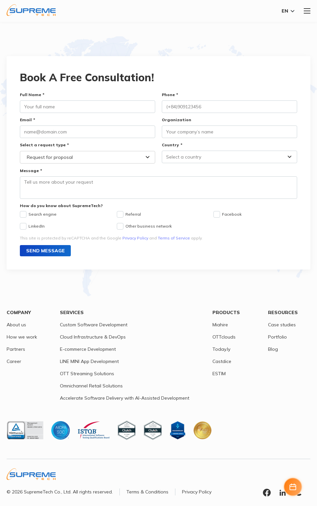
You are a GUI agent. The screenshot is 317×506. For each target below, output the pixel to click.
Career (14, 361)
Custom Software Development (93, 325)
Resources (283, 312)
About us (16, 325)
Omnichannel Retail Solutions (91, 386)
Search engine (42, 214)
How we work (22, 337)
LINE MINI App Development (89, 361)
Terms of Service (174, 237)
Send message (45, 251)
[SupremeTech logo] (31, 10)
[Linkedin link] (283, 493)
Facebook (232, 214)
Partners (16, 349)
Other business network (148, 226)
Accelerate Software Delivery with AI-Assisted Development (124, 398)
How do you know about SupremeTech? (61, 205)
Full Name (30, 94)
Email (26, 119)
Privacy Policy (135, 237)
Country (170, 144)
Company (19, 312)
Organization (176, 119)
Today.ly (221, 349)
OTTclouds (224, 337)
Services (72, 312)
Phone (168, 94)
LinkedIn (36, 226)
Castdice (221, 361)
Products (226, 312)
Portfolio (277, 337)
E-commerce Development (88, 349)
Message (29, 170)
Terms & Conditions (147, 492)
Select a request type (43, 144)
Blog (273, 349)
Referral (133, 214)
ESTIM (219, 374)
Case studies (282, 325)
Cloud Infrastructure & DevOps (93, 337)
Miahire (220, 325)
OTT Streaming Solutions (87, 374)
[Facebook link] (267, 493)
